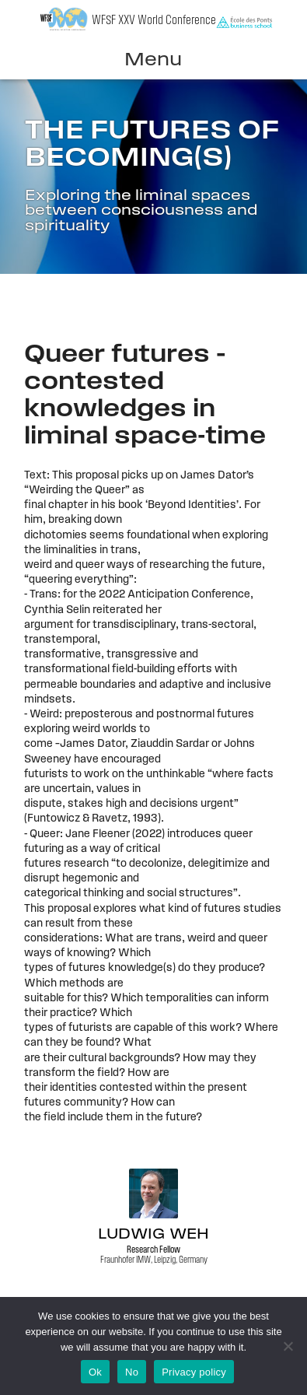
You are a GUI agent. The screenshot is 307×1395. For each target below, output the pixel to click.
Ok (95, 1372)
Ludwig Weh (153, 1235)
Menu (153, 60)
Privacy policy (194, 1372)
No (131, 1372)
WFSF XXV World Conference (154, 20)
